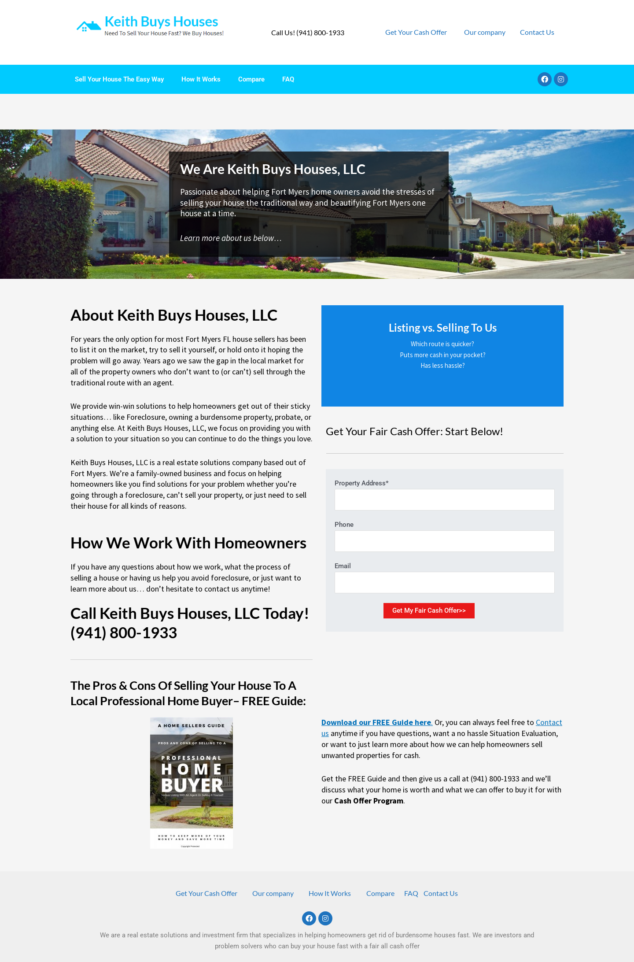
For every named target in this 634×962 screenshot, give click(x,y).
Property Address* (445, 459)
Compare (251, 79)
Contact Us (537, 32)
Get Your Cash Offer (416, 32)
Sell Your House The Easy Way (119, 79)
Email (445, 542)
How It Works (201, 79)
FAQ (288, 79)
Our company (484, 32)
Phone (445, 500)
